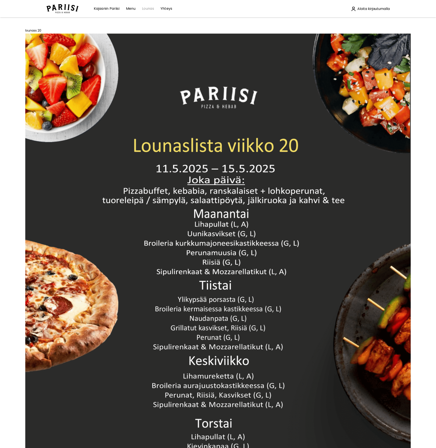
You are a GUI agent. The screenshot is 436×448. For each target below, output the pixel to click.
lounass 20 (33, 30)
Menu (130, 8)
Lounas (148, 8)
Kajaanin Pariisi (106, 8)
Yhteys (166, 8)
